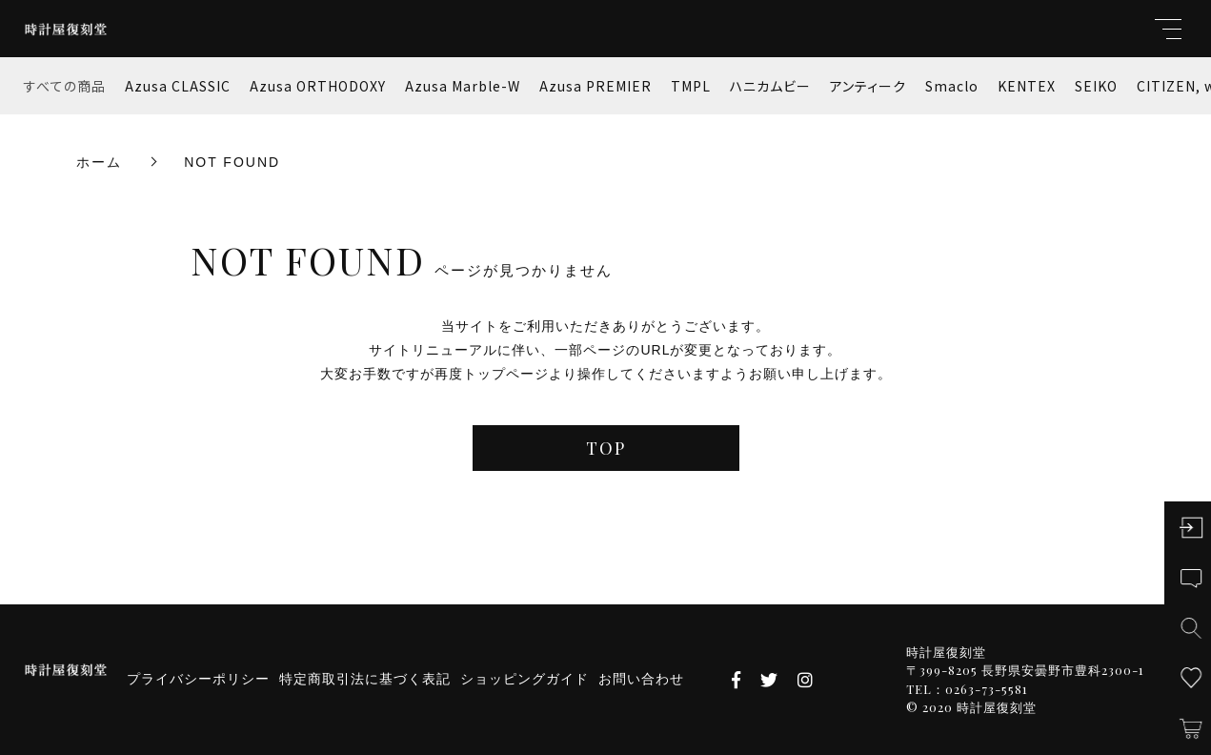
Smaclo (952, 85)
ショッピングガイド (524, 678)
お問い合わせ (641, 678)
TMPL (691, 85)
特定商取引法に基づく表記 (365, 678)
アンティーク (868, 85)
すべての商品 (65, 85)
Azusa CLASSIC (178, 85)
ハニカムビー (770, 85)
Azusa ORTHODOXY (318, 85)
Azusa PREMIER (595, 85)
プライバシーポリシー (198, 678)
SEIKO (1096, 85)
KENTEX (1027, 85)
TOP (606, 448)
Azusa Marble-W (462, 85)
